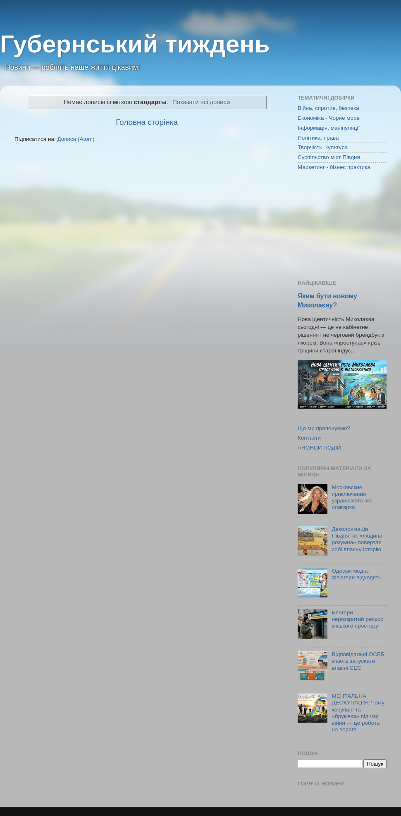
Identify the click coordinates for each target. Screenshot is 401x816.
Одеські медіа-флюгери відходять (356, 574)
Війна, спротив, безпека (328, 108)
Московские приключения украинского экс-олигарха (353, 497)
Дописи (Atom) (75, 139)
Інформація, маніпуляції (329, 128)
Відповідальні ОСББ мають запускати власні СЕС (358, 661)
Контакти (309, 438)
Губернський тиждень (135, 44)
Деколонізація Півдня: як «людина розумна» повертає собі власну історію (357, 539)
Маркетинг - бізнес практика (334, 167)
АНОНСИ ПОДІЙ (319, 448)
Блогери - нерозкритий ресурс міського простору (357, 619)
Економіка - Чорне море (329, 118)
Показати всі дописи (201, 102)
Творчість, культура (323, 147)
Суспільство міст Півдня (329, 157)
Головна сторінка (147, 122)
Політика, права (318, 138)
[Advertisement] (342, 226)
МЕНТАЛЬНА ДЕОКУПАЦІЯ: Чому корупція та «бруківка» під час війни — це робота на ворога (358, 713)
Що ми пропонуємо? (324, 428)
